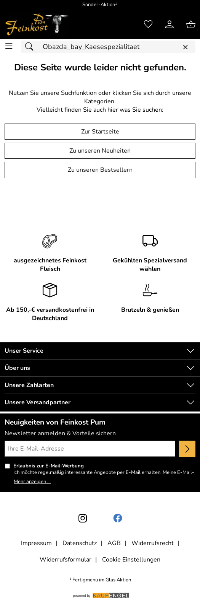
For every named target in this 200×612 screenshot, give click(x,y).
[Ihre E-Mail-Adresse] (90, 449)
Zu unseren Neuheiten (100, 150)
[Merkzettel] (148, 24)
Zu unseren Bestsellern (100, 170)
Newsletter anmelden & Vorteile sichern (60, 433)
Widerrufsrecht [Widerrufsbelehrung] (152, 543)
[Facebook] (117, 518)
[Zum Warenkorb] (190, 24)
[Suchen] (31, 47)
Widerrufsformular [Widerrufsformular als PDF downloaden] (65, 559)
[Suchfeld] (108, 47)
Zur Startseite (100, 131)
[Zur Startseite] (37, 24)
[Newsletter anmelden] (187, 449)
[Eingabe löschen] (185, 47)
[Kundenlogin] (169, 24)
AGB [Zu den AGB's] (114, 543)
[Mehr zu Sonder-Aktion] (100, 5)
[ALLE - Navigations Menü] (9, 46)
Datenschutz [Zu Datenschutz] (79, 543)
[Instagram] (82, 518)
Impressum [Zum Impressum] (36, 543)
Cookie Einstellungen (131, 559)
